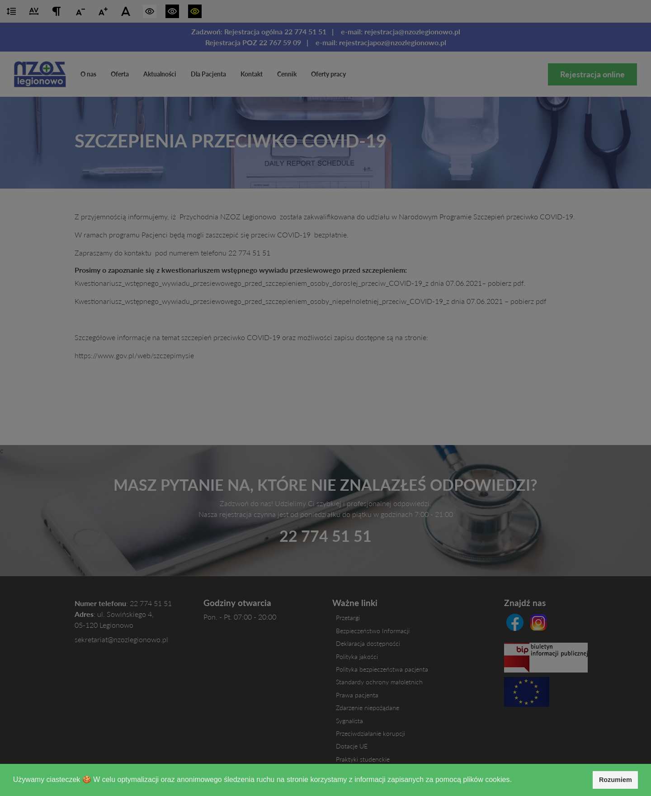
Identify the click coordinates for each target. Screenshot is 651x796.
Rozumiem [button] (615, 779)
